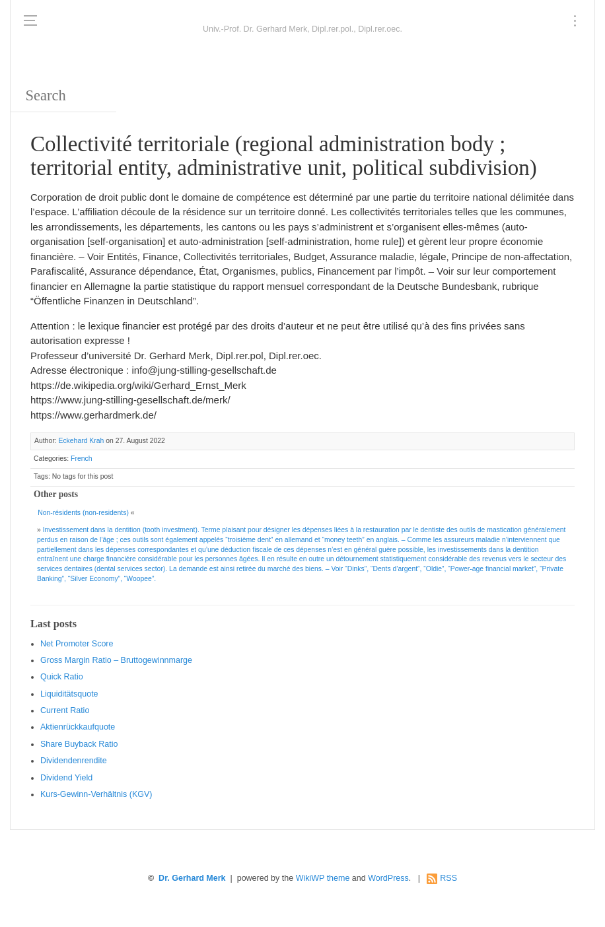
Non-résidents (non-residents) (83, 512)
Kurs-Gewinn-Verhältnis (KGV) (96, 794)
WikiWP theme (323, 878)
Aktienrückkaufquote (77, 727)
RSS (448, 878)
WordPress (388, 878)
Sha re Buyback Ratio (79, 744)
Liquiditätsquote (69, 694)
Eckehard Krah (81, 440)
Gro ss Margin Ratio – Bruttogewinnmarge (116, 660)
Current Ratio (64, 710)
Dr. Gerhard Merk (192, 878)
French (81, 458)
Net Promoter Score (76, 643)
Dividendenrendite (73, 760)
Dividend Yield (66, 777)
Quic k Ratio (61, 676)
